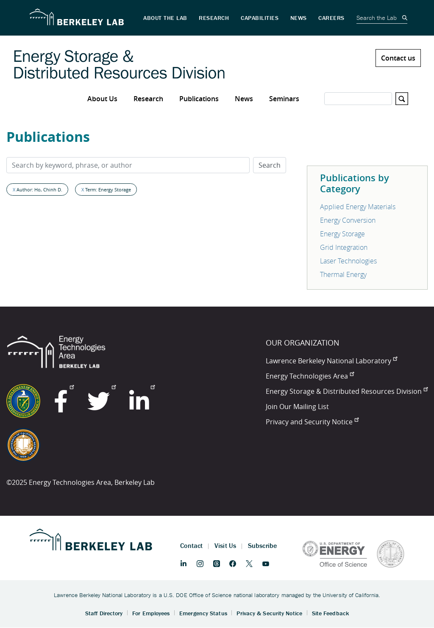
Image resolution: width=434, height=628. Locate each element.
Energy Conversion (348, 220)
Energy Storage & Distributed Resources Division (347, 391)
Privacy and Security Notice (312, 421)
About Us (102, 98)
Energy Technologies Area (310, 376)
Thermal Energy (343, 274)
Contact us (398, 58)
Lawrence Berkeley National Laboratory (331, 360)
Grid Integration (343, 247)
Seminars (284, 98)
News (244, 98)
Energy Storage (342, 233)
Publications (199, 98)
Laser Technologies (348, 261)
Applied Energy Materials (357, 206)
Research (148, 98)
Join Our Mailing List (297, 406)
